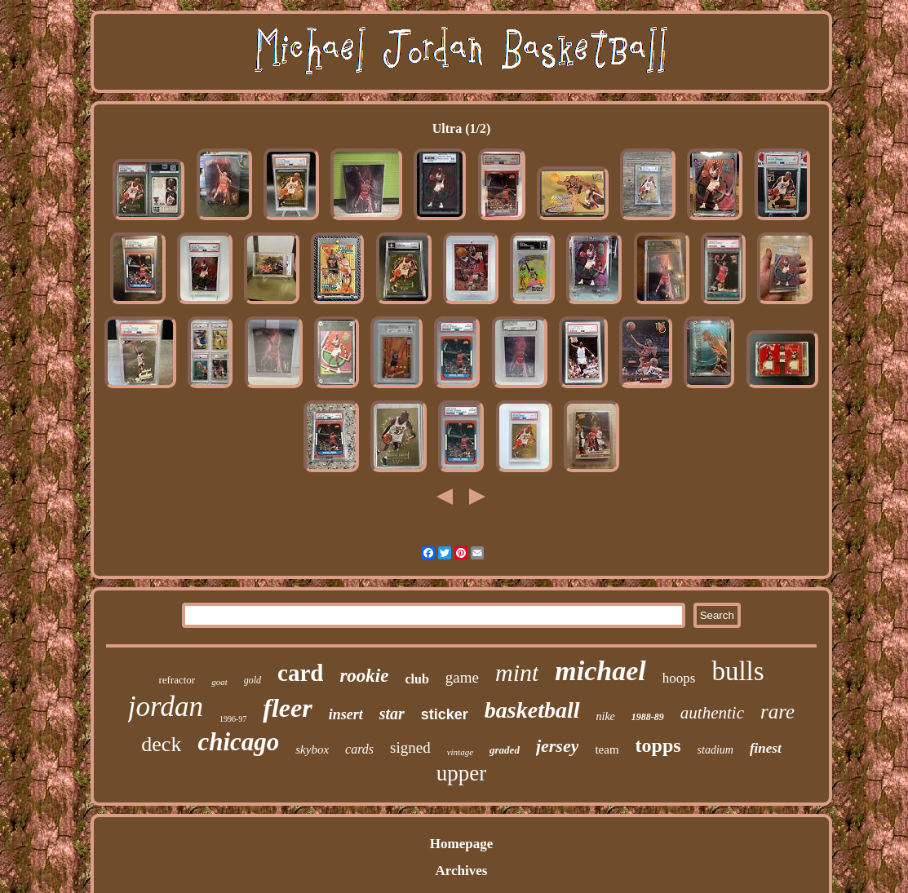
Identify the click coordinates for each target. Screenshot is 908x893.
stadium (715, 750)
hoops (679, 678)
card (300, 673)
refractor (176, 680)
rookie (363, 675)
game (462, 677)
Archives (462, 870)
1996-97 (232, 718)
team (606, 749)
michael (600, 671)
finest (766, 748)
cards (359, 749)
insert (346, 714)
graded (504, 750)
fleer (287, 708)
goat (219, 682)
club (416, 679)
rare (777, 712)
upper (461, 773)
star (392, 714)
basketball (532, 710)
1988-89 (647, 717)
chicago (238, 741)
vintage (460, 752)
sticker (444, 714)
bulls (737, 671)
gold (252, 680)
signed (410, 747)
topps (658, 745)
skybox (312, 749)
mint (516, 672)
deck (161, 744)
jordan (165, 707)
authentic (712, 713)
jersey (557, 746)
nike (605, 716)
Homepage (461, 843)
